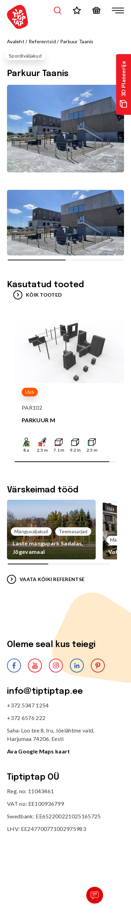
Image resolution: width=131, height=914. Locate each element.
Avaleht (15, 41)
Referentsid (42, 41)
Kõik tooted (37, 294)
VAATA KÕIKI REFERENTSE (46, 579)
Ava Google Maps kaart (38, 751)
